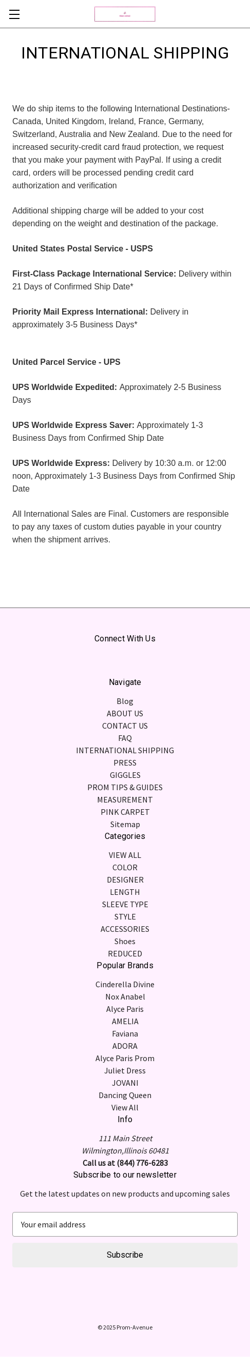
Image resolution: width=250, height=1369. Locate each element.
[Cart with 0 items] (244, 13)
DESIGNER (125, 879)
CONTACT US (125, 725)
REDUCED (125, 953)
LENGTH (125, 892)
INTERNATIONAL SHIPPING (125, 750)
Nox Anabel (125, 996)
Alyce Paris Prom (125, 1058)
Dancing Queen (125, 1095)
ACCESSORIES (125, 929)
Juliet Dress (125, 1070)
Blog (125, 701)
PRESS (125, 762)
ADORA (125, 1046)
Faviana (125, 1033)
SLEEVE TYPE (125, 904)
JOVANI (125, 1083)
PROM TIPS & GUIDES (125, 787)
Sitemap (125, 824)
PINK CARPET (125, 812)
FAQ (125, 738)
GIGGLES (125, 775)
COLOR (125, 867)
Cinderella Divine (125, 984)
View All (125, 1107)
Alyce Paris (125, 1009)
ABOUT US (125, 713)
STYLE (125, 916)
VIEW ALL (125, 855)
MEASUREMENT (125, 799)
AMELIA (125, 1021)
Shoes (125, 941)
